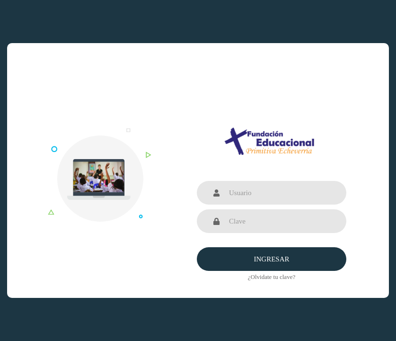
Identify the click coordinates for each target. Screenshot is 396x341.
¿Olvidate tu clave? (271, 276)
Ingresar (271, 259)
